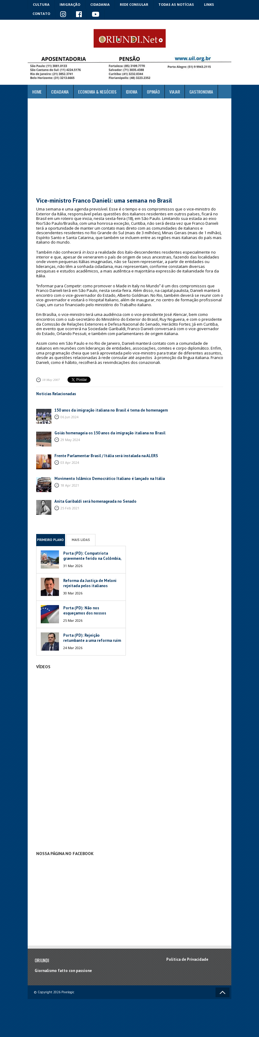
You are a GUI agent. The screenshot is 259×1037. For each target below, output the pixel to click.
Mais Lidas (81, 540)
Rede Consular (134, 4)
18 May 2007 (51, 380)
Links (209, 4)
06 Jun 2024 (69, 417)
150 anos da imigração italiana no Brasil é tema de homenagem (111, 410)
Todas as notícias (176, 4)
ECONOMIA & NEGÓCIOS (97, 91)
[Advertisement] (129, 147)
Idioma (131, 91)
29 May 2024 (70, 439)
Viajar (174, 91)
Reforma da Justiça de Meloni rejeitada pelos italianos (89, 583)
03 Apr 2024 (69, 462)
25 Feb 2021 (69, 508)
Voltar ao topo (223, 992)
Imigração (70, 4)
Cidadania (100, 4)
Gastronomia (201, 91)
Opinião (153, 91)
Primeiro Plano (50, 540)
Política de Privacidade (187, 959)
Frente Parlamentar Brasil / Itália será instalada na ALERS (106, 455)
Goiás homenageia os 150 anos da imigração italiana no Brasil (109, 433)
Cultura (41, 4)
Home (37, 91)
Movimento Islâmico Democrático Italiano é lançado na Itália (109, 478)
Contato (41, 13)
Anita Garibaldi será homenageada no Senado (95, 501)
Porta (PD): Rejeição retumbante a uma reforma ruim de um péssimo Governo (92, 640)
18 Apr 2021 (69, 485)
